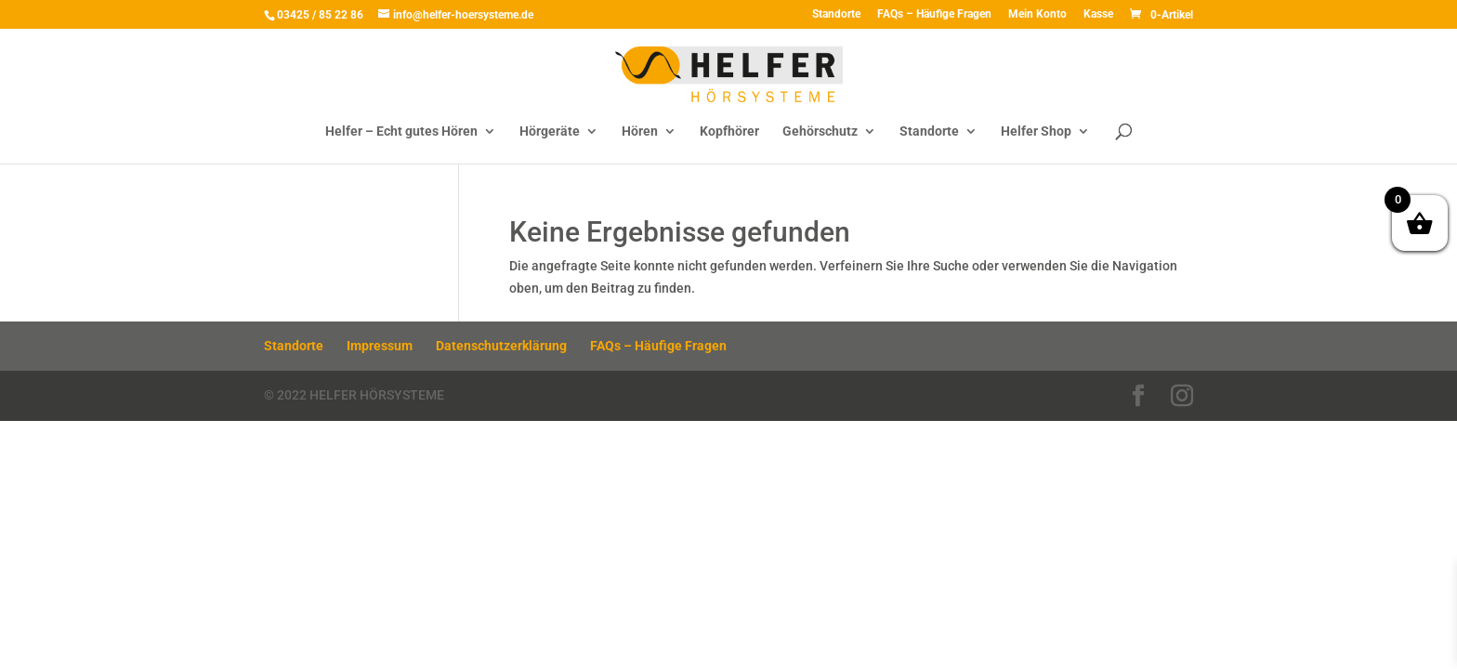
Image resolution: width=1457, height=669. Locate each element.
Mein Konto (1037, 14)
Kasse (1098, 14)
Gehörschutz (820, 131)
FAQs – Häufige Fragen (934, 14)
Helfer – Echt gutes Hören (401, 131)
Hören (640, 131)
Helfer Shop (1036, 131)
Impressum (380, 345)
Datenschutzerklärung (501, 345)
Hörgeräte (549, 131)
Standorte (836, 14)
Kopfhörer (729, 131)
